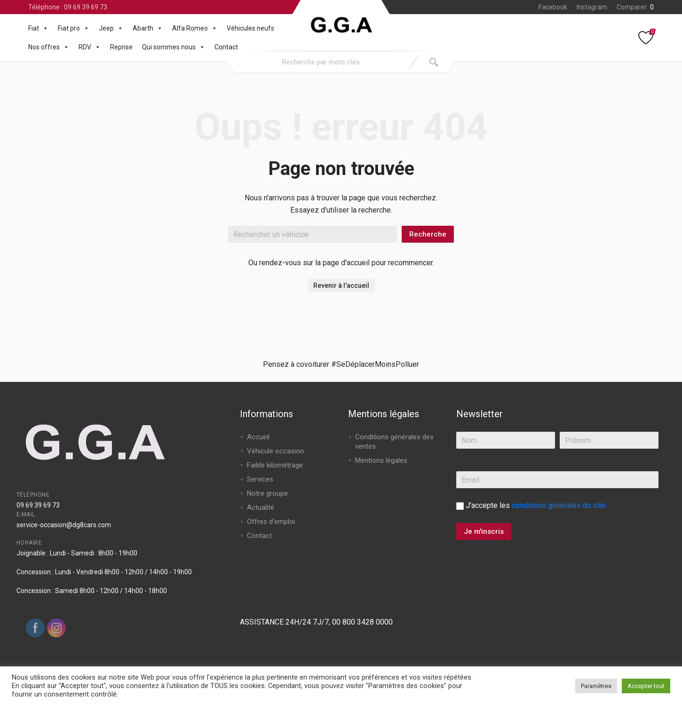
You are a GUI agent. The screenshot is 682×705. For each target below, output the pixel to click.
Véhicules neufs (250, 28)
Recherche (427, 234)
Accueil (258, 437)
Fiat (38, 28)
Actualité (260, 507)
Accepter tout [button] (646, 685)
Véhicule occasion (275, 451)
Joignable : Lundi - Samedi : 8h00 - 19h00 (76, 553)
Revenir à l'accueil (341, 285)
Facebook (553, 7)
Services (260, 479)
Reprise (121, 47)
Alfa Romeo (194, 28)
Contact (226, 47)
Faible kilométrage (275, 465)
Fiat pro (73, 28)
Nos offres (48, 47)
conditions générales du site (558, 505)
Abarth (148, 28)
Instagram (592, 7)
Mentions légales (381, 460)
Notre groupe (267, 493)
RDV (90, 47)
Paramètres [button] (596, 685)
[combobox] (320, 62)
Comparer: (635, 7)
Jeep (111, 28)
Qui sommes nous (173, 47)
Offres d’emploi (271, 521)
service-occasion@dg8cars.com (63, 525)
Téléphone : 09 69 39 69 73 (67, 7)
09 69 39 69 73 (38, 505)
